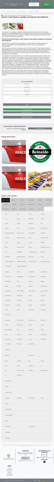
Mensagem (27, 94)
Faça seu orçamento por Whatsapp (46, 4)
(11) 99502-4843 (44, 456)
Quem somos (11, 11)
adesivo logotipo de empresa (21, 15)
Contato (31, 11)
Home (3, 11)
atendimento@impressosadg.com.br (44, 457)
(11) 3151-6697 (44, 454)
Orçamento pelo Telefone (27, 112)
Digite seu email (27, 87)
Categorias (9, 15)
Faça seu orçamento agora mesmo (33, 4)
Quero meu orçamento (40, 128)
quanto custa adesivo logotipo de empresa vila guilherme (29, 15)
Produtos (21, 11)
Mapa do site (9, 475)
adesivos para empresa (15, 15)
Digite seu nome (27, 83)
